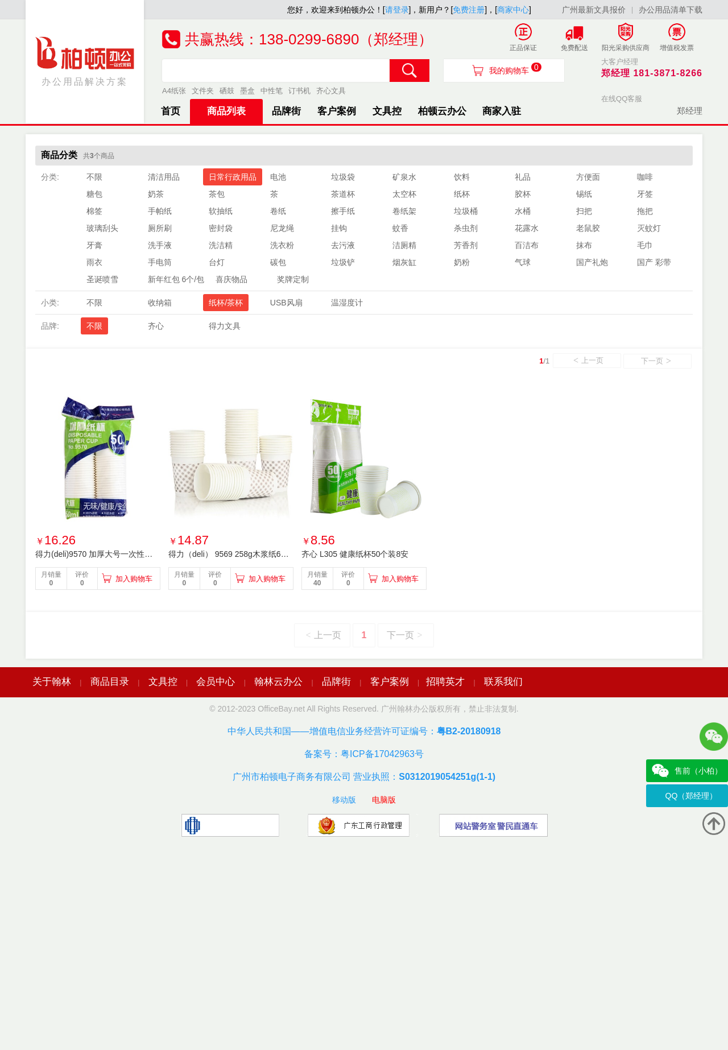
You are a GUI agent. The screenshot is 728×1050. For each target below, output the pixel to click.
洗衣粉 (282, 245)
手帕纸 (160, 211)
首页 (170, 111)
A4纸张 (174, 90)
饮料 (462, 176)
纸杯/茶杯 (226, 302)
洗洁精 (221, 245)
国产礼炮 (592, 262)
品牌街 (286, 111)
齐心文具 (331, 90)
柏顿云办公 (442, 111)
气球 (523, 262)
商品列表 (226, 111)
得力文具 (225, 325)
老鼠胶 (588, 228)
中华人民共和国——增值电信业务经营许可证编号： (364, 731)
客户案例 (336, 111)
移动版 (344, 799)
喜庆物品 (231, 279)
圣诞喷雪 (102, 279)
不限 (94, 176)
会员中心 (215, 681)
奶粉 (462, 262)
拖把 (645, 211)
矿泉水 (404, 176)
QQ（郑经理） (691, 795)
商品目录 (109, 681)
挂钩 (339, 228)
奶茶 (156, 194)
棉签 (94, 211)
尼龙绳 (282, 228)
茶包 (217, 194)
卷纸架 (404, 211)
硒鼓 (227, 90)
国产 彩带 (654, 262)
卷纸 (278, 211)
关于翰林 (51, 681)
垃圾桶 (466, 211)
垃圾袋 (343, 176)
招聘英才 (445, 681)
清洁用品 (164, 176)
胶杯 (523, 194)
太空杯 (404, 194)
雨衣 (94, 262)
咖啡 (645, 176)
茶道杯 (343, 194)
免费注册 (469, 9)
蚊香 (400, 228)
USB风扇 (286, 302)
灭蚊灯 (649, 228)
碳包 (278, 262)
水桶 (523, 211)
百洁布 (527, 245)
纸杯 (462, 194)
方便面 (588, 176)
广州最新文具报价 (594, 9)
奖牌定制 (293, 279)
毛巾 (645, 245)
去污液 (343, 245)
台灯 (217, 262)
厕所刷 (160, 228)
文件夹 (203, 90)
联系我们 (503, 681)
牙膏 (94, 245)
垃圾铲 (343, 262)
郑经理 (689, 110)
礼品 (523, 176)
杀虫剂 (466, 228)
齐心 (156, 325)
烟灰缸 (404, 262)
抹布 (584, 245)
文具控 (387, 111)
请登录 (397, 9)
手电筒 (160, 262)
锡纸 (584, 194)
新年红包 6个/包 (176, 279)
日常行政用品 (233, 176)
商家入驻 (501, 111)
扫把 (584, 211)
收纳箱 (160, 302)
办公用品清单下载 (670, 9)
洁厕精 (404, 245)
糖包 (94, 194)
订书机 (299, 90)
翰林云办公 (278, 681)
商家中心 (513, 9)
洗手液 (160, 245)
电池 (278, 176)
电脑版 (384, 799)
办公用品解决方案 (85, 60)
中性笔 (271, 90)
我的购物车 (515, 69)
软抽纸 (221, 211)
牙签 (645, 194)
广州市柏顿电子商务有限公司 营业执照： (364, 777)
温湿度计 (347, 302)
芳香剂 (466, 245)
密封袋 (221, 228)
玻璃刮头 (102, 228)
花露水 (527, 228)
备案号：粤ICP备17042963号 (364, 754)
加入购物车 (133, 578)
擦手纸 (343, 211)
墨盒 (247, 90)
